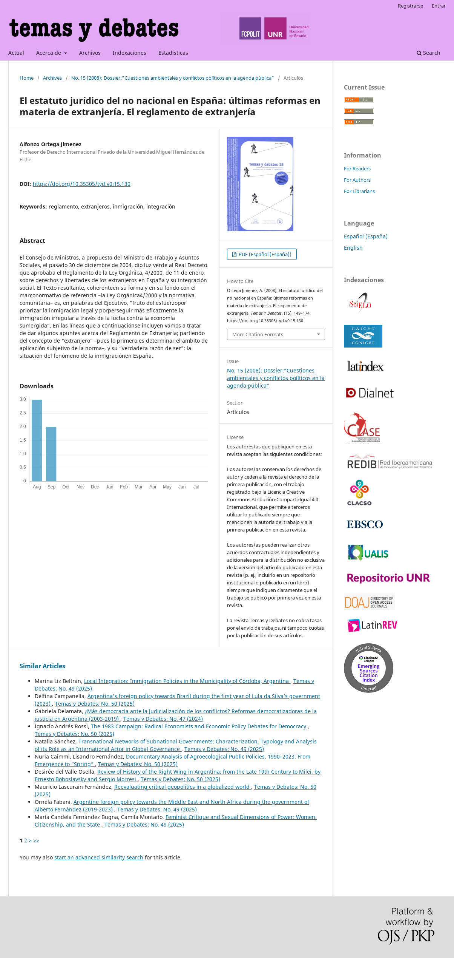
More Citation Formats (257, 334)
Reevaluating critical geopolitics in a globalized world (182, 786)
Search (428, 52)
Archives (52, 77)
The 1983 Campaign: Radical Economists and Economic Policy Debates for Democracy (199, 726)
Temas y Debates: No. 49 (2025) (224, 748)
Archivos (90, 52)
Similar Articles (42, 666)
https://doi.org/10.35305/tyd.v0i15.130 (81, 183)
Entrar (439, 5)
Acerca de (49, 52)
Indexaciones (129, 52)
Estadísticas (173, 52)
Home (27, 77)
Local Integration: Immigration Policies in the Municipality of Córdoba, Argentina (187, 681)
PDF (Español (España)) (264, 254)
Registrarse (410, 5)
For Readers (357, 168)
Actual (16, 52)
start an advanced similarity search (98, 857)
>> (36, 840)
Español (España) (366, 236)
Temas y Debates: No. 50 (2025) (95, 703)
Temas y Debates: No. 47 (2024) (163, 718)
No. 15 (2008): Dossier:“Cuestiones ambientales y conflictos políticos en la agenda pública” (172, 77)
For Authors (357, 179)
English (353, 247)
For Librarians (359, 191)
